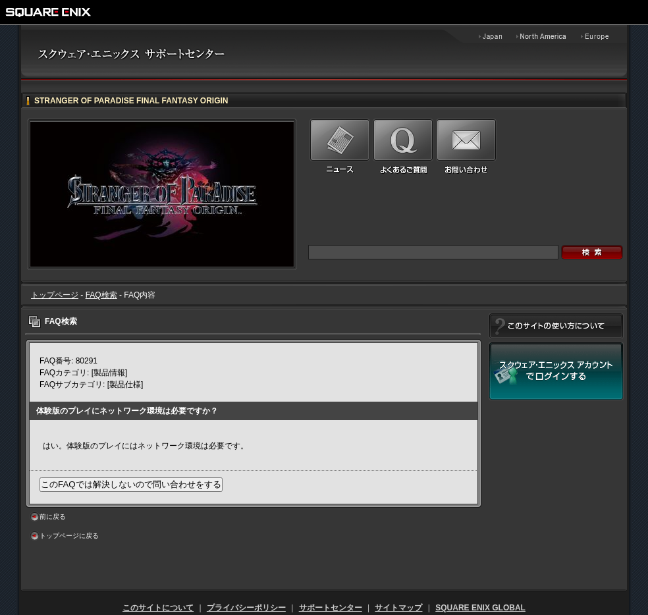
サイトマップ (398, 607)
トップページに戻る (69, 535)
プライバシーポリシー (246, 607)
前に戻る (53, 516)
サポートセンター (330, 607)
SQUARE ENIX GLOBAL (480, 607)
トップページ (54, 295)
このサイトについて (158, 607)
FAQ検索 (101, 295)
